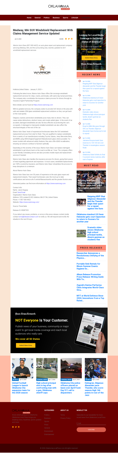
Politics (47, 18)
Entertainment (49, 434)
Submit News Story (91, 58)
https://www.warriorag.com (43, 105)
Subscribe (91, 430)
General (37, 18)
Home (30, 17)
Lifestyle (74, 18)
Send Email (21, 192)
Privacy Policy (65, 418)
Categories (85, 18)
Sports (65, 18)
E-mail (79, 423)
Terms (62, 415)
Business (56, 18)
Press (46, 425)
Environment (48, 431)
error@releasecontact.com (28, 217)
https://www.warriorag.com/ (29, 202)
